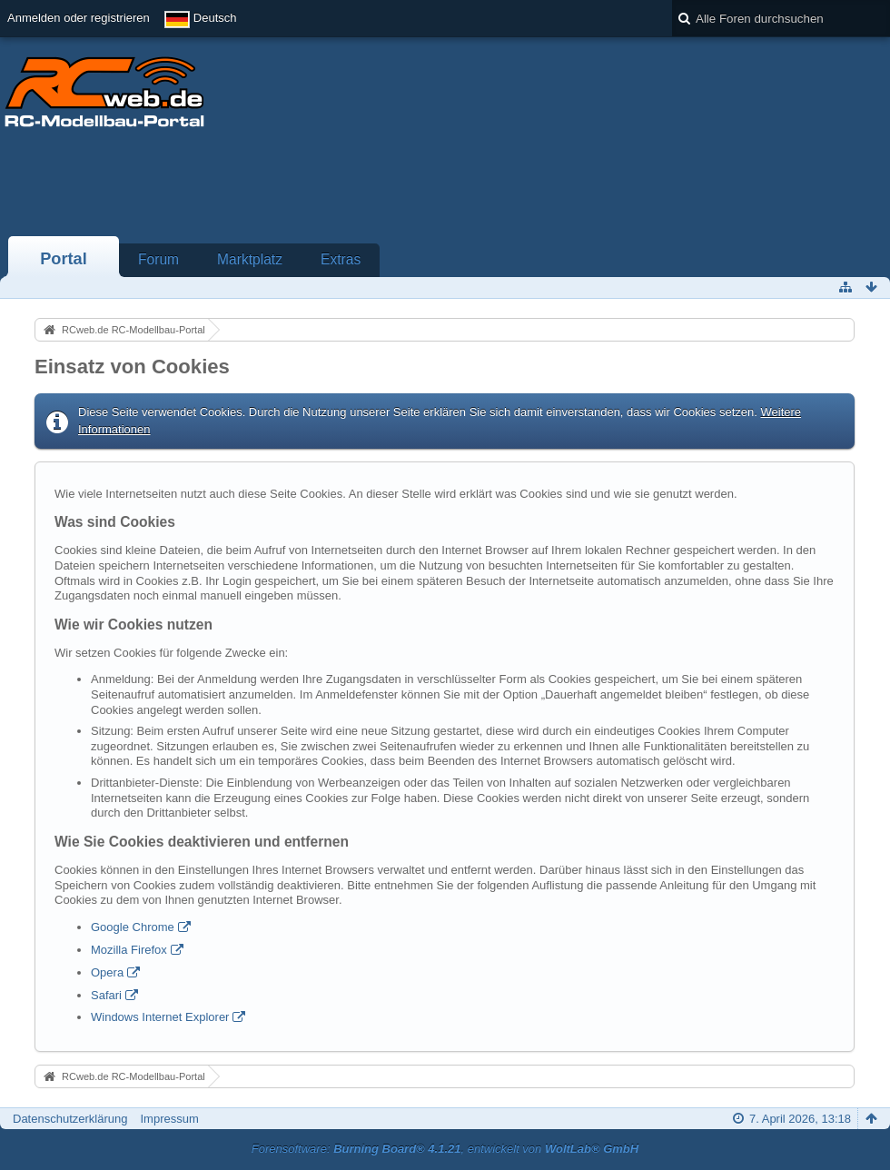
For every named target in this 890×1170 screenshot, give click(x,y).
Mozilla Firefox (129, 950)
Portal (63, 259)
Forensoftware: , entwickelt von (445, 1148)
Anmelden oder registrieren (78, 18)
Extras (341, 259)
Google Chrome (132, 927)
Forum (158, 259)
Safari (106, 995)
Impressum (169, 1118)
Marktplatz (249, 259)
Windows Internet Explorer (160, 1017)
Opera (107, 972)
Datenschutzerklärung (70, 1118)
